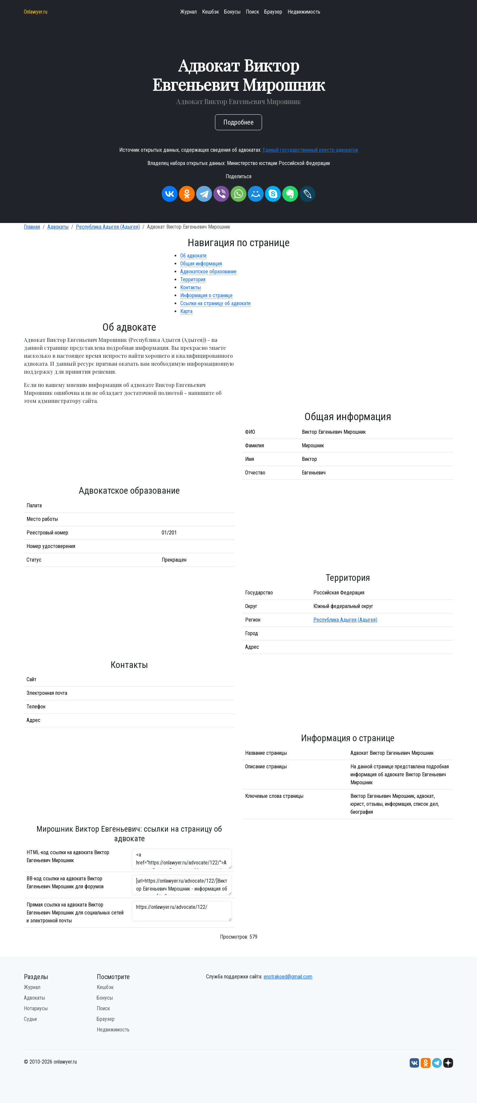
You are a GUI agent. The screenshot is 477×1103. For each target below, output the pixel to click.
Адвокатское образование (208, 271)
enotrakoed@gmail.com (288, 976)
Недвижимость (304, 12)
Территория (192, 279)
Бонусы (232, 12)
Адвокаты (58, 227)
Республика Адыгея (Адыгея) (108, 227)
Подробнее (238, 122)
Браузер (273, 12)
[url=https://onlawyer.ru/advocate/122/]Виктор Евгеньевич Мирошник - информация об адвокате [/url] (182, 885)
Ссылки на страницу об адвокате (215, 303)
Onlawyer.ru (35, 12)
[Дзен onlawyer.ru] (448, 1063)
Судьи (30, 1019)
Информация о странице (206, 295)
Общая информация (201, 263)
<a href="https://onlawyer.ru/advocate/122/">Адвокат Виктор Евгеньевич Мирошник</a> (182, 859)
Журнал (188, 12)
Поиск (252, 12)
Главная (32, 227)
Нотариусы (36, 1008)
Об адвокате (193, 255)
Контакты (190, 287)
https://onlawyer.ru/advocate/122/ (182, 911)
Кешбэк (210, 12)
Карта (186, 311)
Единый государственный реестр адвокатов (310, 150)
